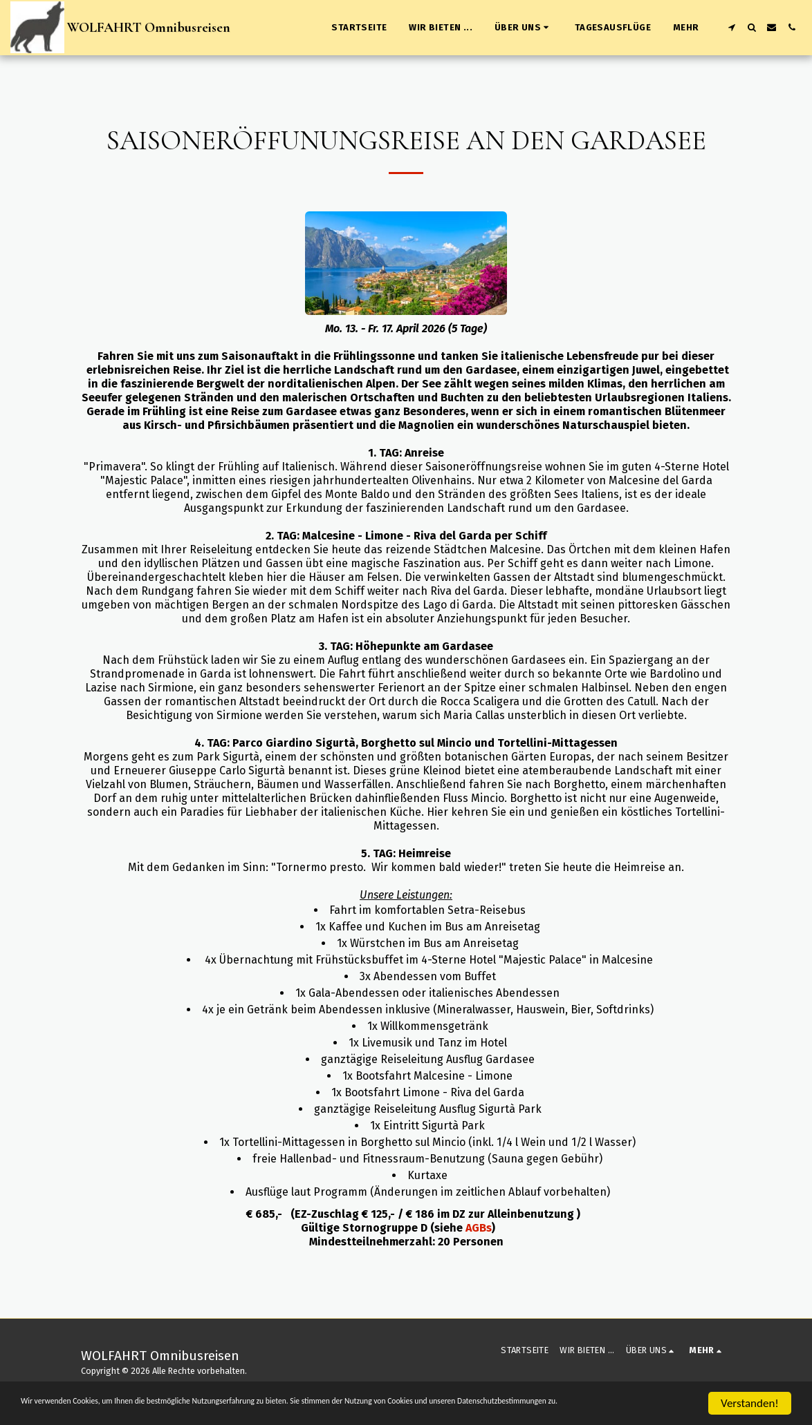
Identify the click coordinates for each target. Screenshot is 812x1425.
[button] (523, 28)
